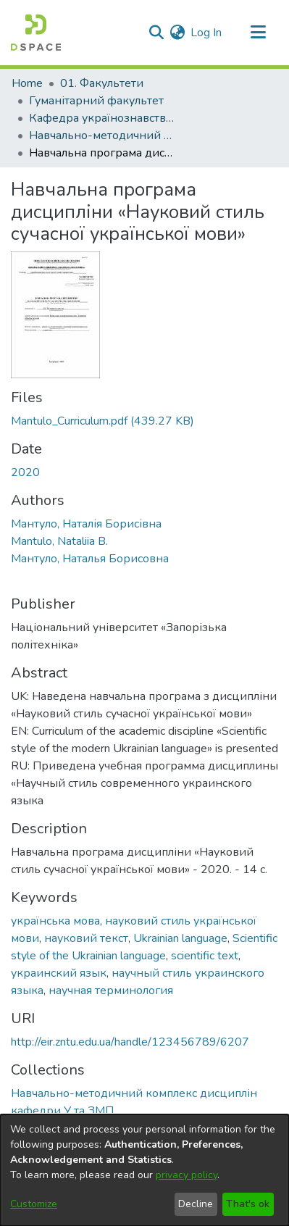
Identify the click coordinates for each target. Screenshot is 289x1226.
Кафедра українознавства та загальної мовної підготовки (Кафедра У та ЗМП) (101, 118)
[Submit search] (156, 32)
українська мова (55, 921)
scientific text (204, 956)
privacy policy (186, 1175)
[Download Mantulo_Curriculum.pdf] (102, 421)
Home (27, 83)
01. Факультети (101, 83)
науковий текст (86, 938)
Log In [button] (206, 33)
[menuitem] (177, 32)
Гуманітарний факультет (96, 101)
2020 (25, 472)
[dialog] (144, 1170)
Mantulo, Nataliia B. (59, 541)
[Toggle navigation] (258, 32)
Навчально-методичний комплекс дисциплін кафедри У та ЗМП (101, 135)
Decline (195, 1204)
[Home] (36, 32)
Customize (33, 1204)
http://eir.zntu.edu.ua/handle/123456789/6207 (130, 1042)
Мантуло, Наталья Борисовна (90, 559)
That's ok (247, 1204)
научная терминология (111, 990)
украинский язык (58, 973)
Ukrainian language (180, 938)
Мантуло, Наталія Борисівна (86, 524)
